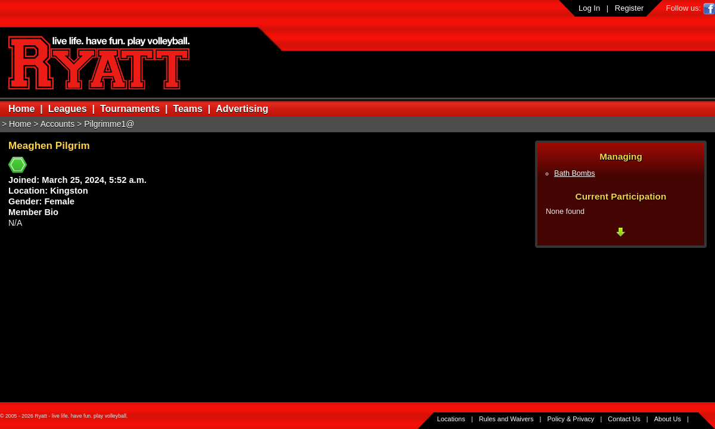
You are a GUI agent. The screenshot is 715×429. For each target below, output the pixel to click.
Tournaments (130, 109)
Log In (589, 8)
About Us (667, 418)
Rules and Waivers (506, 418)
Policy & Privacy (571, 418)
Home (21, 109)
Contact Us (624, 418)
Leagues (67, 109)
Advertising (242, 109)
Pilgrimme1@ (109, 124)
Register (629, 8)
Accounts (58, 124)
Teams (188, 109)
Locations (451, 418)
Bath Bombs (574, 173)
